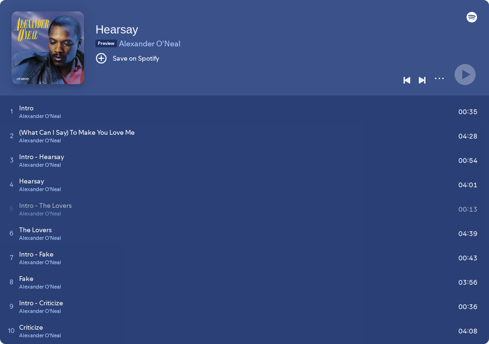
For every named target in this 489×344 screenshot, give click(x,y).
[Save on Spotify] (127, 58)
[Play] (465, 74)
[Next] (422, 80)
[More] (439, 78)
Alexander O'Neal (150, 43)
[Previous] (407, 80)
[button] (472, 20)
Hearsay (117, 29)
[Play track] (12, 111)
